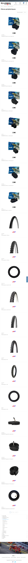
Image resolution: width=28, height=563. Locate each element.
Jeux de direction (5, 523)
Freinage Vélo (4, 518)
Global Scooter (13, 560)
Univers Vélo (4, 515)
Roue (3, 529)
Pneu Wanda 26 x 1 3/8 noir (5, 235)
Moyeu (4, 524)
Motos (3, 538)
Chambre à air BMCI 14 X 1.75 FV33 (6, 210)
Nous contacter (7, 0)
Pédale (4, 525)
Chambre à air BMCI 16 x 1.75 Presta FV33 (7, 185)
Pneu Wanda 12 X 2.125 (4, 409)
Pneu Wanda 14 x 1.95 (4, 384)
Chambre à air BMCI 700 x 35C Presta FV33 (7, 61)
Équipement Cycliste (5, 517)
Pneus (4, 526)
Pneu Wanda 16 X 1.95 (4, 359)
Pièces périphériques (5, 519)
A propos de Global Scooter (6, 557)
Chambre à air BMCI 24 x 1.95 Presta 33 (7, 135)
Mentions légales (13, 557)
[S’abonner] (26, 548)
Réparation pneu (5, 527)
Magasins (2, 0)
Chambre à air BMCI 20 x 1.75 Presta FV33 (7, 160)
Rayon (4, 528)
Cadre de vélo (4, 516)
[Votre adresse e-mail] (13, 548)
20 (25, 12)
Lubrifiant (3, 537)
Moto (3, 533)
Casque (3, 534)
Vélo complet (4, 532)
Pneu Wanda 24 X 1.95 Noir (5, 260)
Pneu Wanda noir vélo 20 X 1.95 (5, 309)
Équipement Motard (5, 535)
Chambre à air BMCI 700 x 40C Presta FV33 (7, 36)
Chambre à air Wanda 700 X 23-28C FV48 (7, 434)
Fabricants (18, 557)
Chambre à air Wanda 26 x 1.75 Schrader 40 (7, 483)
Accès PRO (25, 0)
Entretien (3, 536)
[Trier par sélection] (20, 12)
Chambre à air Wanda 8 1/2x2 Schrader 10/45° (8, 508)
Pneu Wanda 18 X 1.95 (4, 334)
